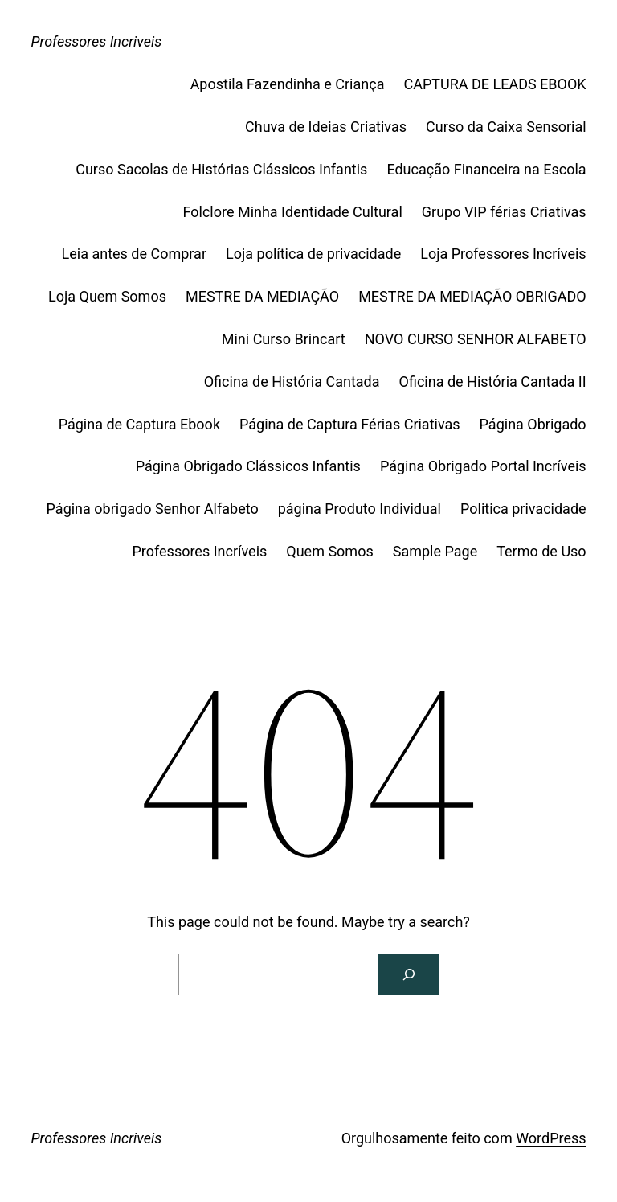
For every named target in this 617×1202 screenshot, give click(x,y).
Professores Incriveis (96, 41)
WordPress (551, 1138)
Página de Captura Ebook (139, 424)
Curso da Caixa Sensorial (506, 126)
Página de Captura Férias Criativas (349, 424)
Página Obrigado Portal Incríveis (483, 465)
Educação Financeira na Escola (486, 169)
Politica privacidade (523, 508)
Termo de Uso (541, 551)
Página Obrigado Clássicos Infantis (248, 465)
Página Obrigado (533, 424)
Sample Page (435, 551)
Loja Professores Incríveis (503, 253)
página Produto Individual (359, 508)
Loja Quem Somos (107, 296)
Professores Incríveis (199, 551)
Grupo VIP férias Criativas (504, 211)
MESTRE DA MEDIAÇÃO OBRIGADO (472, 296)
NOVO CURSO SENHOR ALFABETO (475, 338)
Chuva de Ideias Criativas (326, 126)
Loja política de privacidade (313, 253)
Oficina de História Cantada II (492, 381)
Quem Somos (329, 551)
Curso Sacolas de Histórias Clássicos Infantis (221, 169)
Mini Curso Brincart (283, 338)
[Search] (408, 974)
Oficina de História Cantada (292, 381)
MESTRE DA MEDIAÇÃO (262, 296)
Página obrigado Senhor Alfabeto (153, 508)
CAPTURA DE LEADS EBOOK (494, 84)
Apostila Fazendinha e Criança (287, 84)
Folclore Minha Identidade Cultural (292, 211)
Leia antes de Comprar (134, 253)
